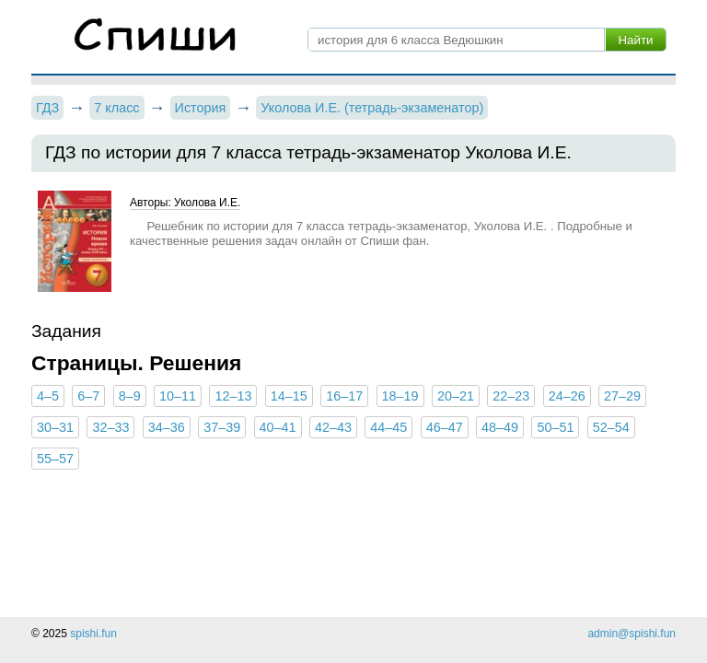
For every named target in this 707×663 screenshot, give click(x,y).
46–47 (444, 427)
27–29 (622, 396)
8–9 (130, 396)
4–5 (48, 396)
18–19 (400, 396)
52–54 (611, 427)
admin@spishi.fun (631, 633)
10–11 (177, 396)
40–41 (278, 427)
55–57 (55, 458)
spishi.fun (93, 633)
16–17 (344, 396)
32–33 (110, 427)
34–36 (166, 427)
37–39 (221, 427)
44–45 (388, 427)
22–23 (511, 396)
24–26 (567, 396)
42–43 (333, 427)
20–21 (455, 396)
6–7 (88, 396)
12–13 (232, 396)
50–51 (555, 427)
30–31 (55, 427)
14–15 (289, 396)
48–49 (499, 427)
